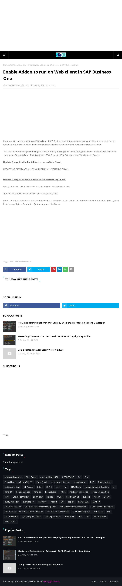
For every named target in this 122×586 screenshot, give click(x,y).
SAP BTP (96, 501)
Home (6, 65)
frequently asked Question (97, 487)
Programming (72, 496)
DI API (49, 487)
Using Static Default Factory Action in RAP (40, 349)
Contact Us (114, 581)
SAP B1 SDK (83, 501)
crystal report (80, 482)
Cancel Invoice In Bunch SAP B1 (18, 482)
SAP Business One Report (101, 506)
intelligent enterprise (78, 492)
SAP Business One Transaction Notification (24, 511)
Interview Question (100, 492)
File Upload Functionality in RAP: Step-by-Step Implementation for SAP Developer (61, 322)
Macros (50, 496)
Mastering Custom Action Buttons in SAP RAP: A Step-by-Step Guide (54, 336)
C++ (86, 477)
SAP (11, 261)
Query (106, 496)
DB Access (28, 487)
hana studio (50, 492)
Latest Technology (21, 496)
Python (97, 496)
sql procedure (11, 516)
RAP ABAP (42, 501)
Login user (38, 496)
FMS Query (76, 487)
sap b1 (71, 501)
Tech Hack (69, 516)
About (103, 581)
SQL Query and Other (31, 516)
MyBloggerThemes (51, 581)
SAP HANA (98, 511)
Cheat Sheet (41, 482)
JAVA (7, 496)
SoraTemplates (20, 581)
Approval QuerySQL (49, 477)
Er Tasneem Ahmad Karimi (17, 85)
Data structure (104, 482)
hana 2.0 (8, 492)
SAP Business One (18, 65)
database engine (12, 487)
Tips (80, 516)
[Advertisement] (61, 25)
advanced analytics (13, 477)
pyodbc (86, 496)
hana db (37, 492)
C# (79, 477)
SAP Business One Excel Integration (40, 506)
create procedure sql (60, 482)
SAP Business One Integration (73, 506)
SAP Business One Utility (57, 511)
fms (65, 487)
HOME (62, 492)
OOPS (59, 496)
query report (28, 501)
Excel (58, 487)
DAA (92, 482)
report (54, 501)
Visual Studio (10, 521)
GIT (114, 487)
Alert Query (31, 477)
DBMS (39, 487)
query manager (12, 501)
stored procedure (53, 516)
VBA (88, 516)
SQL (109, 511)
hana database (23, 492)
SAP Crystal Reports (81, 511)
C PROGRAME (68, 477)
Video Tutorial (100, 516)
